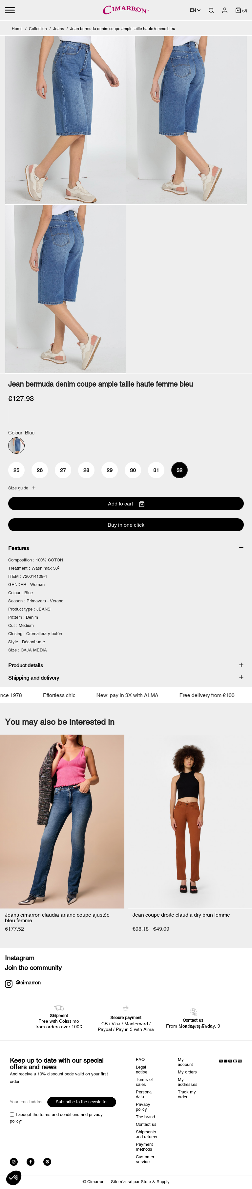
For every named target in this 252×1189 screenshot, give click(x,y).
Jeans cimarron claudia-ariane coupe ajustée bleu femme (57, 918)
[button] (14, 1178)
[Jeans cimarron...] (62, 821)
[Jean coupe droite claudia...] (190, 821)
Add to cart (126, 504)
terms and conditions (59, 1114)
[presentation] (60, 1138)
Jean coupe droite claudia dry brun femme (181, 915)
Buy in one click (126, 525)
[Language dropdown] (195, 10)
